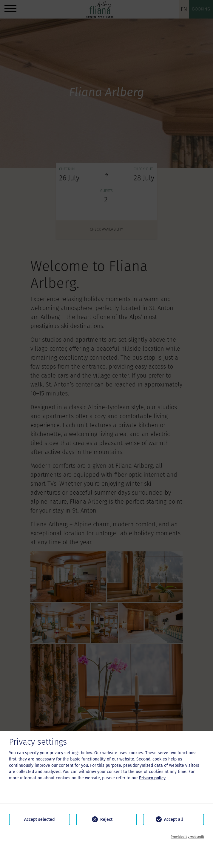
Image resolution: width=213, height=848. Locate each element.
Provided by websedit (187, 837)
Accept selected (39, 819)
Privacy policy (152, 777)
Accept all (173, 819)
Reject (106, 819)
